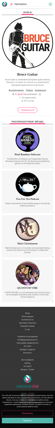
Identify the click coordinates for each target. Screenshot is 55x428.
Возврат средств (27, 349)
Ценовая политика (27, 323)
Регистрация (27, 316)
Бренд (27, 363)
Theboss (29, 90)
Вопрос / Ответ (27, 369)
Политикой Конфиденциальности (30, 402)
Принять (27, 420)
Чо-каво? (27, 366)
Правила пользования (27, 336)
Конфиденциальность (27, 340)
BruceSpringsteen (16, 90)
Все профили (27, 360)
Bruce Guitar (27, 74)
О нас (27, 329)
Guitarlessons (40, 90)
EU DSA (27, 346)
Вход (27, 313)
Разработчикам (27, 326)
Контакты (27, 353)
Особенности (27, 320)
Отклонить (27, 413)
